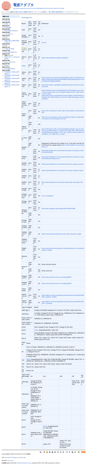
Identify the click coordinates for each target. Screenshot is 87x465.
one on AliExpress (47, 196)
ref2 (45, 42)
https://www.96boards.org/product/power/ (55, 58)
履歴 (25, 12)
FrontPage (25, 17)
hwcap (6, 65)
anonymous (11, 460)
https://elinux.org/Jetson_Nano (52, 111)
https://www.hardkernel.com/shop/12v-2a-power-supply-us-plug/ (62, 170)
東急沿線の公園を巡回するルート (11, 41)
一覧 (48, 12)
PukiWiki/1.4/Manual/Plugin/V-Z (11, 72)
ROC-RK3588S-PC (10, 52)
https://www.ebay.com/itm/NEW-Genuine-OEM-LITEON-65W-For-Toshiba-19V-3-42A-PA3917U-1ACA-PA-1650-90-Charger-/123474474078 (63, 97)
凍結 (16, 12)
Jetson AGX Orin (9, 62)
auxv (5, 37)
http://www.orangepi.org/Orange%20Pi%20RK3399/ (58, 208)
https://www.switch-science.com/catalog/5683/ (57, 277)
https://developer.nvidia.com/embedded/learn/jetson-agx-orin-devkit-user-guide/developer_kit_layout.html (63, 129)
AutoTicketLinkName (11, 31)
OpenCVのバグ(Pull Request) (12, 58)
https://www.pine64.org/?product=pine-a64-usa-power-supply (61, 234)
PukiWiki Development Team (24, 463)
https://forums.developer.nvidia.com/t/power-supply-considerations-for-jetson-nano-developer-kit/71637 (63, 118)
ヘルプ (66, 12)
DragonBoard (24, 49)
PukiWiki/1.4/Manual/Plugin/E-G (11, 79)
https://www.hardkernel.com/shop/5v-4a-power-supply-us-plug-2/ (63, 164)
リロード (36, 12)
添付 (30, 12)
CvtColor (7, 21)
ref (42, 36)
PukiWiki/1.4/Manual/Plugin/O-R (11, 76)
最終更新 (59, 12)
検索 (53, 12)
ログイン (73, 12)
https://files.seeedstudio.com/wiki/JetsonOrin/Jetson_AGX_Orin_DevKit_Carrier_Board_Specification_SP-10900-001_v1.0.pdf (63, 132)
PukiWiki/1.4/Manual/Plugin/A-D (11, 82)
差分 (21, 12)
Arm (30, 17)
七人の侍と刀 (8, 34)
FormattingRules (9, 68)
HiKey (24, 66)
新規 (44, 12)
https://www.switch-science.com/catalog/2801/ (57, 283)
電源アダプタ (23, 5)
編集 (12, 12)
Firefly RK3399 (9, 49)
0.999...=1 (7, 24)
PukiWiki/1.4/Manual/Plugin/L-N (11, 85)
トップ (5, 12)
